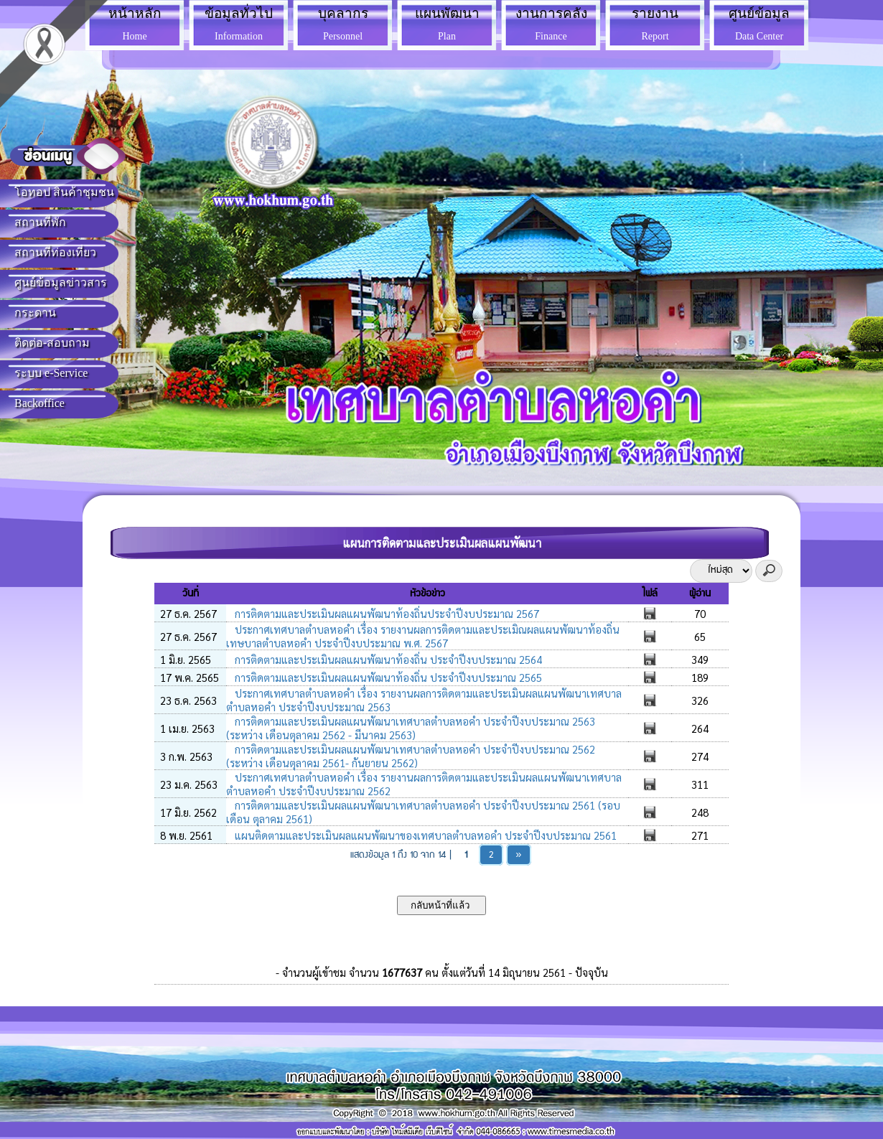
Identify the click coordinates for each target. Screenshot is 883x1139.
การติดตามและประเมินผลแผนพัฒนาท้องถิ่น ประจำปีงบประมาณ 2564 (387, 659)
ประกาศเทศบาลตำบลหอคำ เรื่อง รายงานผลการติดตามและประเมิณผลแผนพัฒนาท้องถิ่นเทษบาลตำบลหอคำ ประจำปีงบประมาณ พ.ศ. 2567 (423, 636)
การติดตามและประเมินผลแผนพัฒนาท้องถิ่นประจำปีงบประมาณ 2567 (385, 613)
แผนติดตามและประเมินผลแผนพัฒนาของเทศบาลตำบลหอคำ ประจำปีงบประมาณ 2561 (424, 835)
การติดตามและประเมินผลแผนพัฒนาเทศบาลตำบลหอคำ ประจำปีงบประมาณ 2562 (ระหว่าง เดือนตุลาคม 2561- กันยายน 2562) (410, 755)
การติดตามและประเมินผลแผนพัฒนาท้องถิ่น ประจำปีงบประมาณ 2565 (387, 677)
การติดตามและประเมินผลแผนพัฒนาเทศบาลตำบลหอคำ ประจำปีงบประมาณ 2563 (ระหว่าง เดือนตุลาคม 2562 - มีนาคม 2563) (410, 727)
